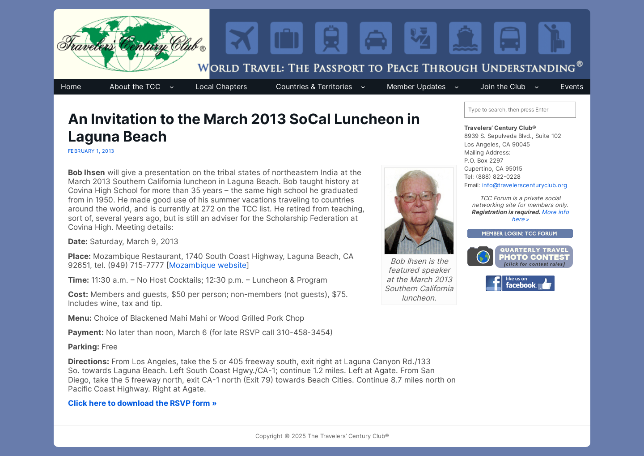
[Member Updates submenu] (456, 87)
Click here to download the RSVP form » (142, 403)
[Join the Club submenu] (536, 87)
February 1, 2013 (91, 151)
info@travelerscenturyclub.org (524, 185)
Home (71, 86)
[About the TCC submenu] (171, 87)
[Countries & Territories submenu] (363, 87)
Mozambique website (207, 265)
